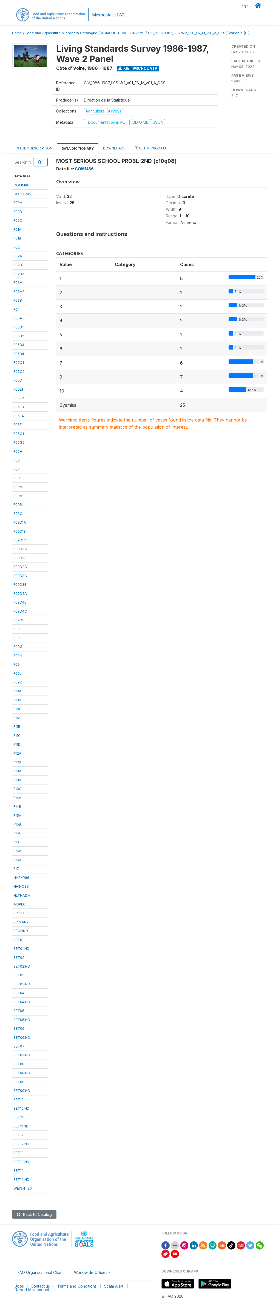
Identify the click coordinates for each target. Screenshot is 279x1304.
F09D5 (18, 620)
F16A (17, 851)
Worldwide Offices (90, 1272)
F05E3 (18, 407)
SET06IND (21, 1037)
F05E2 (18, 398)
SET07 (18, 1046)
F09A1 (18, 486)
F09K (17, 682)
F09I (17, 664)
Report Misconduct (32, 1289)
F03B (17, 300)
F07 (16, 469)
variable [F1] (239, 33)
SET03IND (21, 984)
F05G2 (19, 442)
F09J (17, 673)
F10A (17, 691)
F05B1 (18, 327)
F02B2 (18, 274)
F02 (16, 247)
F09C (17, 513)
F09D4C (20, 611)
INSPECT (20, 904)
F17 (16, 868)
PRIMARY (21, 922)
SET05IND (21, 1019)
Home (17, 33)
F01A (17, 229)
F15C (17, 833)
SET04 (18, 993)
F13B (17, 780)
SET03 (18, 975)
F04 (16, 309)
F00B (17, 211)
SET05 (18, 1010)
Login (244, 6)
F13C (17, 788)
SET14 (18, 1170)
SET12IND (21, 1144)
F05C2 (19, 371)
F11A (17, 718)
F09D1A (19, 522)
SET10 (18, 1099)
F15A (17, 815)
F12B (17, 762)
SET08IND (21, 1073)
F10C (17, 708)
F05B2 (18, 336)
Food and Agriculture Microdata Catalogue (61, 33)
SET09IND (21, 1090)
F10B (17, 700)
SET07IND (21, 1055)
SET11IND (21, 1126)
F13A (17, 771)
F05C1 (18, 362)
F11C (17, 735)
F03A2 (18, 291)
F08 (16, 478)
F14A (17, 797)
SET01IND (21, 948)
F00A (17, 202)
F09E (17, 629)
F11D (17, 744)
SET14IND (21, 1179)
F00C (17, 220)
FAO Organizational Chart (40, 1272)
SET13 (18, 1152)
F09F (17, 638)
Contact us (40, 1286)
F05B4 (18, 353)
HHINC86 (21, 886)
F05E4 (18, 416)
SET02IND (21, 966)
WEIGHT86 (22, 1188)
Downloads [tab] (114, 148)
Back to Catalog (34, 1214)
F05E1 (18, 389)
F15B (17, 824)
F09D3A (20, 575)
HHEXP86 (21, 877)
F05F (17, 424)
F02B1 (18, 264)
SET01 (18, 939)
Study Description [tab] (34, 148)
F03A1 (18, 282)
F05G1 (18, 433)
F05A (17, 318)
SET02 (18, 957)
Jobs (19, 1286)
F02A (17, 256)
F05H (17, 451)
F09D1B (19, 531)
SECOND (20, 930)
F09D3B (20, 584)
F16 (16, 842)
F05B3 (18, 344)
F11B (16, 726)
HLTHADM (21, 895)
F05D (17, 380)
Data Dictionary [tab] (78, 148)
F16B (17, 860)
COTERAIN (22, 194)
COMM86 (21, 185)
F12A (17, 753)
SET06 (18, 1028)
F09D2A (20, 549)
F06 (16, 460)
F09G (17, 646)
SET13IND (21, 1161)
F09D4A (20, 593)
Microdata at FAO (108, 15)
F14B (17, 806)
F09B (17, 504)
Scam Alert (113, 1286)
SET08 (18, 1064)
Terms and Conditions (77, 1286)
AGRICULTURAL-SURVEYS (122, 33)
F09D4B (20, 602)
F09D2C (20, 566)
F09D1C (19, 540)
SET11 (18, 1117)
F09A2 (18, 496)
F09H (17, 655)
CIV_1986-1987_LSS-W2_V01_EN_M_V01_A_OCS (186, 33)
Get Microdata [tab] (151, 148)
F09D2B (20, 558)
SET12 (18, 1135)
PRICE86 (20, 913)
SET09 (18, 1082)
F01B (17, 238)
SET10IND (21, 1108)
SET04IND (21, 1002)
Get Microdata (138, 68)
